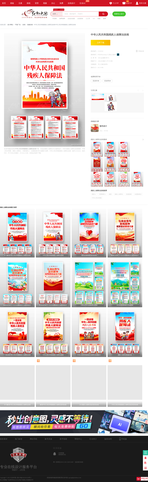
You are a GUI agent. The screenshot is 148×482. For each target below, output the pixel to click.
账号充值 (48, 439)
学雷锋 (54, 18)
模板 (12, 3)
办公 (53, 3)
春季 (104, 18)
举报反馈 (141, 51)
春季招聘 (62, 18)
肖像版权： (94, 64)
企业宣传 (80, 18)
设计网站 (10, 24)
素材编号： (94, 51)
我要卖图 (145, 452)
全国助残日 (138, 194)
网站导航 (33, 439)
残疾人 (94, 194)
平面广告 (18, 24)
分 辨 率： (94, 58)
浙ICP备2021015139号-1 (24, 477)
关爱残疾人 (102, 194)
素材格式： (94, 54)
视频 (45, 3)
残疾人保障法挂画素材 (99, 139)
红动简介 (93, 439)
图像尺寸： (94, 61)
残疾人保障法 (119, 194)
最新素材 (3, 439)
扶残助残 (129, 194)
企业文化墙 (71, 18)
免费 (61, 3)
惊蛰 (99, 18)
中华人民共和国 (97, 198)
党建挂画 (30, 24)
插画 (28, 3)
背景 (37, 3)
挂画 (24, 24)
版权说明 (108, 439)
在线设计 (71, 3)
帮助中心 (78, 439)
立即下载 (100, 43)
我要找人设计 (119, 14)
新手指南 (63, 439)
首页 (4, 3)
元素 (20, 3)
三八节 (88, 18)
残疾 (110, 194)
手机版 (123, 439)
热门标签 (18, 439)
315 (94, 18)
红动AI (83, 2)
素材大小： (94, 67)
